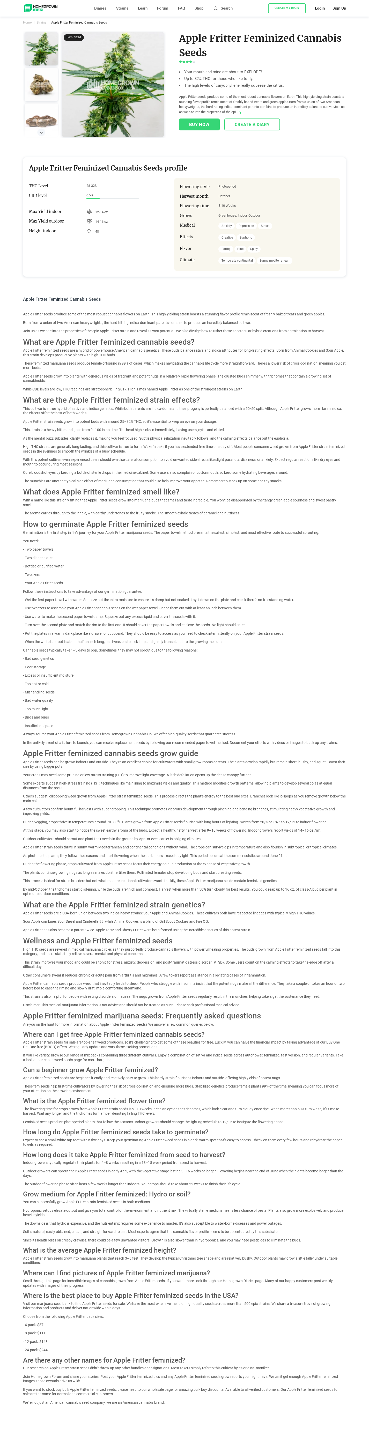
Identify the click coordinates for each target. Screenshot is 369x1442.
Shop (199, 8)
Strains (122, 8)
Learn (142, 8)
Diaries (100, 8)
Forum (162, 8)
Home (27, 22)
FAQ (181, 8)
